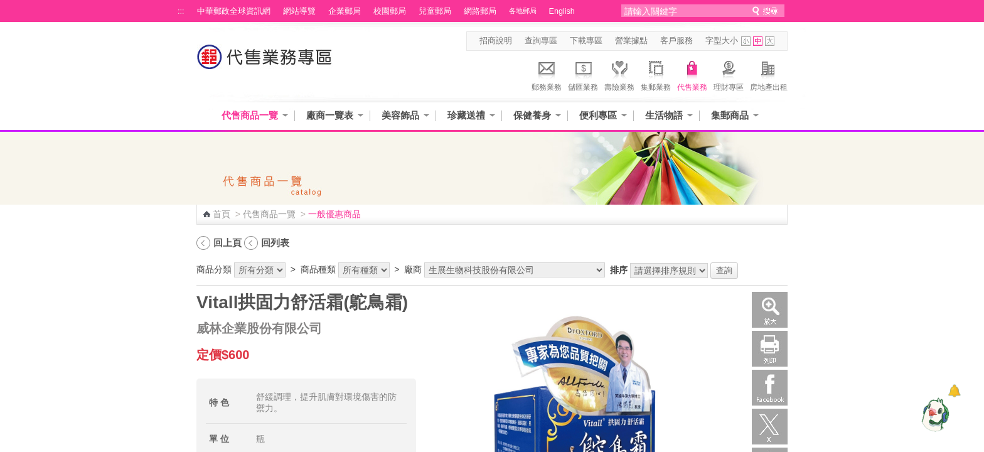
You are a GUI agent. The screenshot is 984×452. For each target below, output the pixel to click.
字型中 (757, 41)
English (562, 11)
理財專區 (729, 74)
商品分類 (214, 269)
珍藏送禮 (466, 115)
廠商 (413, 269)
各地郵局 (523, 10)
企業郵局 (344, 11)
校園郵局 (389, 11)
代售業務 (692, 74)
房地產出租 (769, 74)
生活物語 (664, 115)
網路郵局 (480, 11)
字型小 (746, 41)
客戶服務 (676, 40)
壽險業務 (619, 74)
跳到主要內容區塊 (6, 6)
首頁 (221, 214)
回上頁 (227, 242)
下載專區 (586, 40)
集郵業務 (656, 74)
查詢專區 (541, 40)
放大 (770, 310)
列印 (770, 349)
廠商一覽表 (329, 115)
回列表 (275, 242)
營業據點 (631, 40)
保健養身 (532, 115)
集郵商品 (730, 115)
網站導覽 (299, 11)
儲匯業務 (583, 74)
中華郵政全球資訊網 (233, 11)
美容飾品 (400, 115)
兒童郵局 (435, 11)
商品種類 (318, 269)
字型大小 (721, 40)
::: (181, 11)
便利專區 (598, 115)
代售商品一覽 (250, 115)
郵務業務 (547, 74)
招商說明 (495, 40)
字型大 (769, 41)
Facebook (770, 388)
